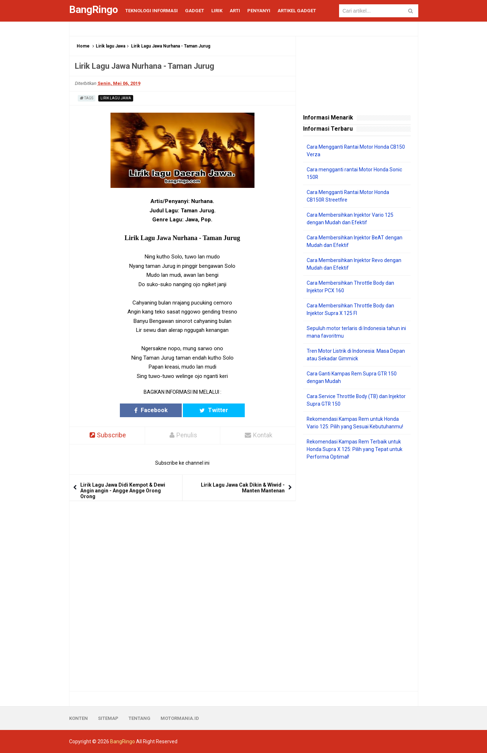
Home (83, 46)
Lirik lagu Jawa (110, 46)
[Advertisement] (357, 576)
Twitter (210, 410)
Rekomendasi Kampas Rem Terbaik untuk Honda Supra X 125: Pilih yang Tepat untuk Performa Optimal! (354, 449)
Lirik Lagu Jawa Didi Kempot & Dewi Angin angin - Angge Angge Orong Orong (122, 490)
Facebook (154, 410)
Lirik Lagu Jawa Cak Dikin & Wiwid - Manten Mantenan (243, 487)
